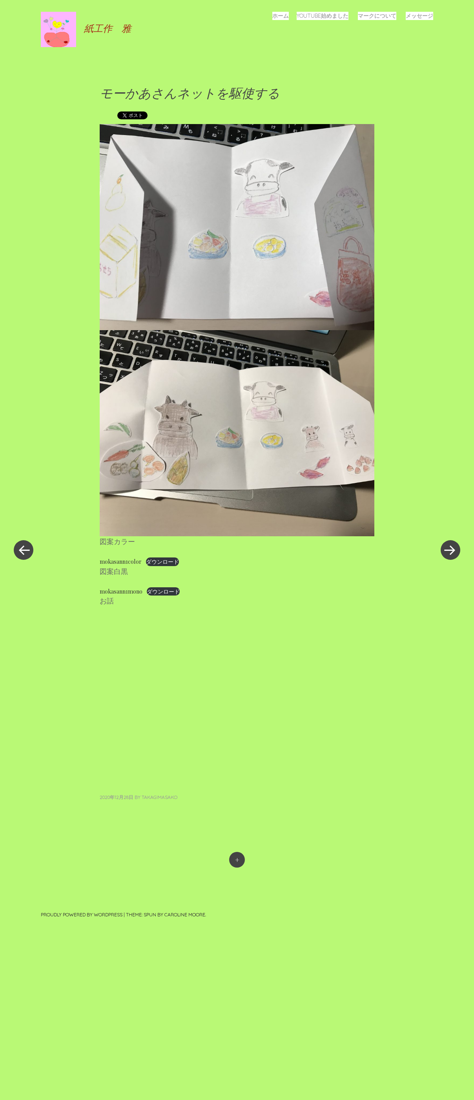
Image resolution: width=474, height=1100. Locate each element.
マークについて (377, 15)
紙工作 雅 (107, 28)
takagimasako (159, 797)
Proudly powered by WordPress (81, 914)
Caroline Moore (184, 914)
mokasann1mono (121, 591)
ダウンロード (162, 561)
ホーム (280, 15)
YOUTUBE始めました (322, 15)
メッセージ (419, 15)
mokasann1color (121, 561)
